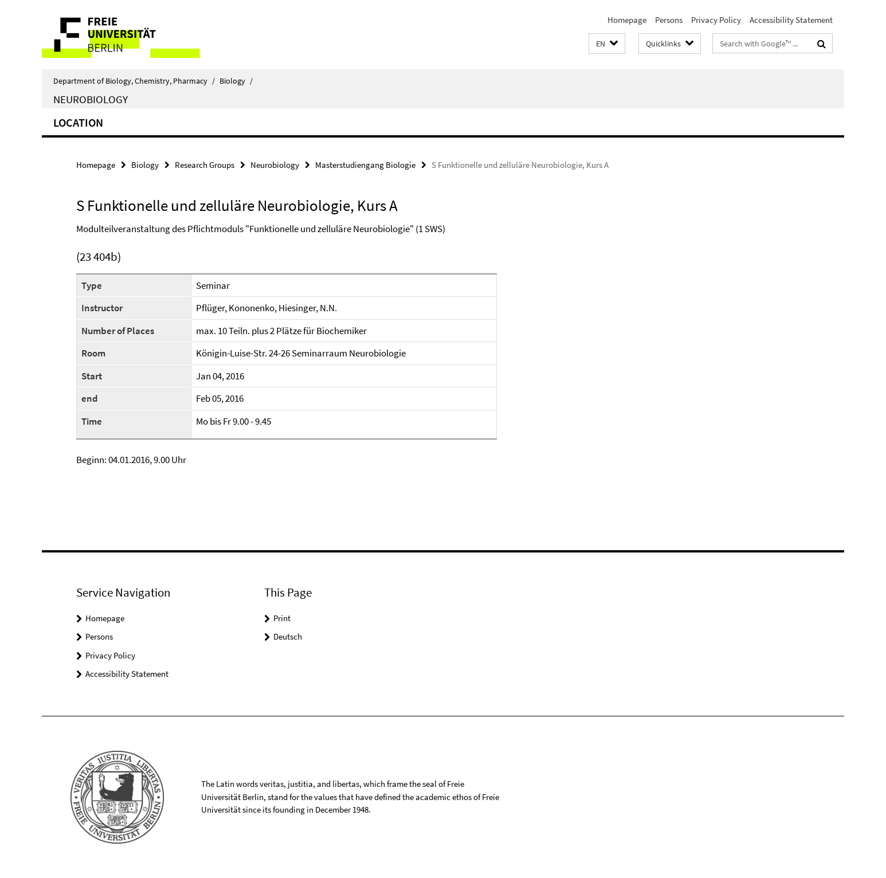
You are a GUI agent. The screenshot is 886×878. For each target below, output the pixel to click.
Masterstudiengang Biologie (365, 164)
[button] (607, 43)
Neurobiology (90, 99)
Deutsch (287, 636)
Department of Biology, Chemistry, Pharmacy (134, 81)
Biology (236, 81)
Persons (669, 19)
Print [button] (282, 618)
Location (78, 122)
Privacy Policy (716, 19)
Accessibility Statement (791, 19)
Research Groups (204, 164)
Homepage (626, 19)
